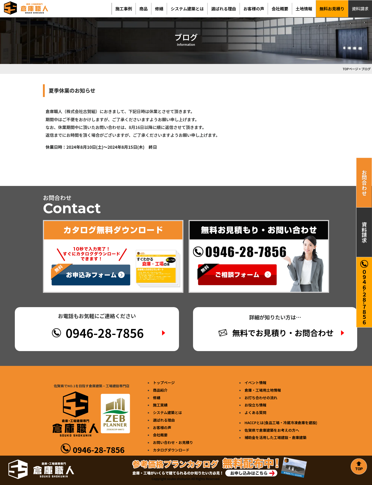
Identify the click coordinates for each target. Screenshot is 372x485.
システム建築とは (187, 8)
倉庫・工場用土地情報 (263, 390)
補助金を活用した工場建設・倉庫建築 (275, 437)
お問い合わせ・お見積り (173, 442)
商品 (143, 8)
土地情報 (304, 8)
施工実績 (160, 405)
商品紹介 (160, 390)
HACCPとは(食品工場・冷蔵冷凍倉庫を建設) (281, 422)
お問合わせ (364, 183)
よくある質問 (255, 412)
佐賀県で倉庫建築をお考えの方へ (272, 430)
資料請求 (364, 232)
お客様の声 (253, 8)
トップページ (164, 382)
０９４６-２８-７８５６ (364, 292)
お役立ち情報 (255, 405)
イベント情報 (255, 382)
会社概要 (280, 8)
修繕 (159, 8)
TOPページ (350, 69)
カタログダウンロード (171, 449)
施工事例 (124, 8)
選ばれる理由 (223, 8)
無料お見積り (331, 8)
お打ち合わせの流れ (261, 397)
